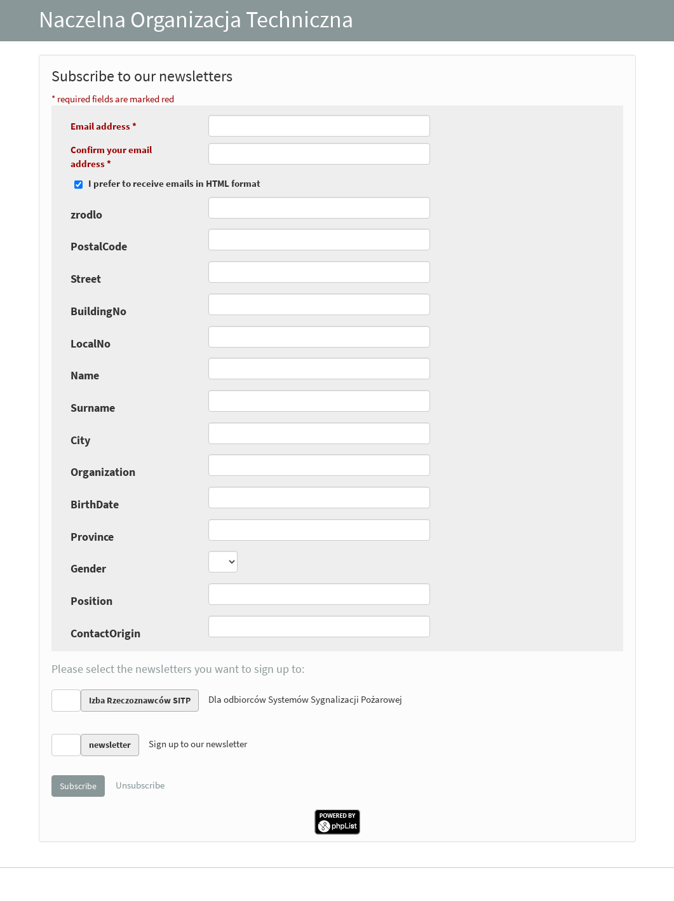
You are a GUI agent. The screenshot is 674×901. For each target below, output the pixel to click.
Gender (88, 568)
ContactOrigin (105, 633)
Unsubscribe (140, 785)
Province (92, 536)
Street (86, 278)
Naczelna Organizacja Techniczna (196, 19)
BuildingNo (98, 311)
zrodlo (86, 214)
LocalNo (91, 343)
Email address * (104, 126)
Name (85, 375)
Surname (93, 407)
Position (91, 600)
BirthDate (95, 504)
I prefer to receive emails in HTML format (174, 183)
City (80, 440)
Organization (103, 471)
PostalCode (99, 246)
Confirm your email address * (111, 156)
